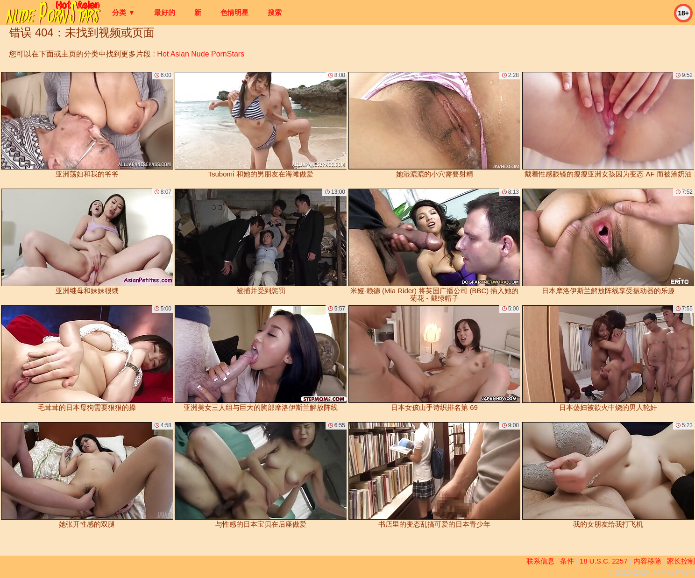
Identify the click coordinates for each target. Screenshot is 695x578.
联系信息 (540, 561)
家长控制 (681, 561)
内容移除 (647, 561)
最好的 (164, 12)
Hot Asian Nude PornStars (200, 54)
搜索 (275, 12)
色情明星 (234, 12)
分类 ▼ (123, 12)
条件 (567, 561)
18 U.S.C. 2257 (604, 561)
